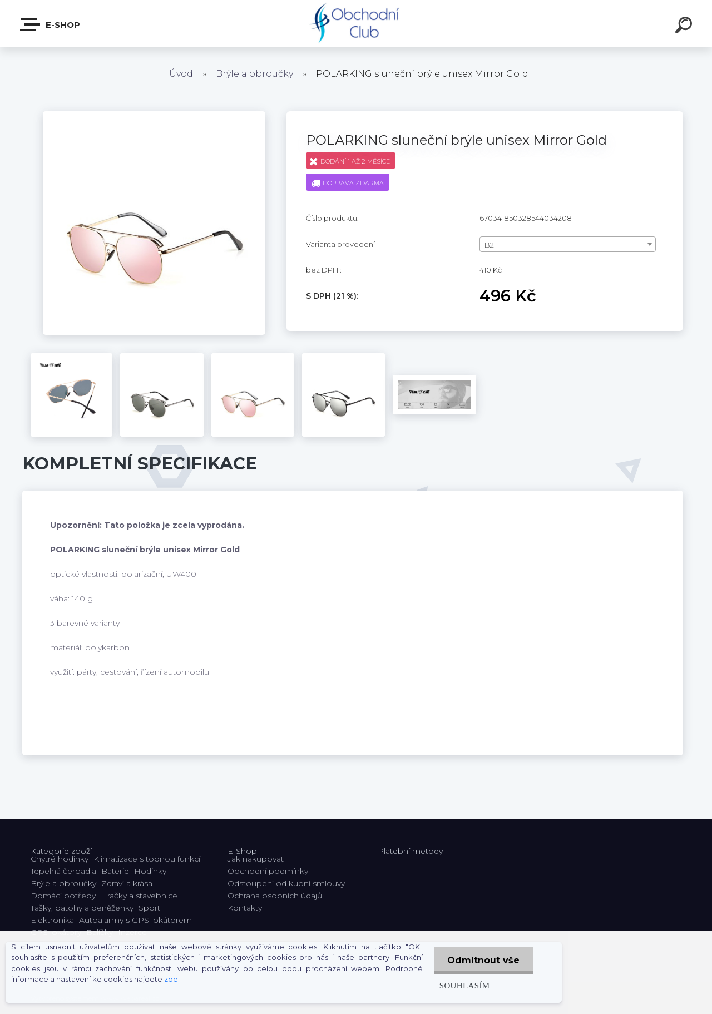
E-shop (50, 24)
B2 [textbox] (489, 244)
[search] (685, 26)
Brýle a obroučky (254, 73)
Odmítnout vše (483, 960)
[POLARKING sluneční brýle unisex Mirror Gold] (154, 115)
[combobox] (567, 244)
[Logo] (356, 23)
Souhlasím (463, 985)
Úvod (181, 73)
